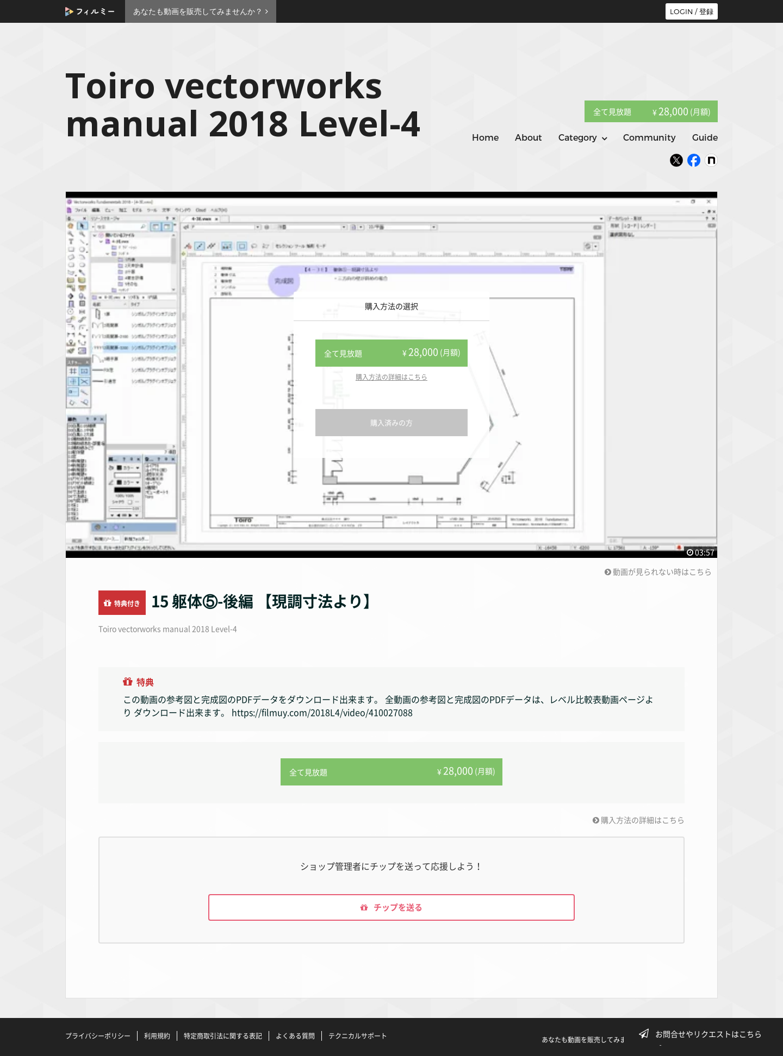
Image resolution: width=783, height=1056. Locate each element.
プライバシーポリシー (97, 1036)
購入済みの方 (391, 422)
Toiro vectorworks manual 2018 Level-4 (167, 628)
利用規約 (157, 1036)
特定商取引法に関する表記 (223, 1036)
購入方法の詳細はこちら (391, 377)
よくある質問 (295, 1036)
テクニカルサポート (357, 1036)
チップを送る (391, 906)
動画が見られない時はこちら (658, 571)
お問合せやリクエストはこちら (703, 1033)
